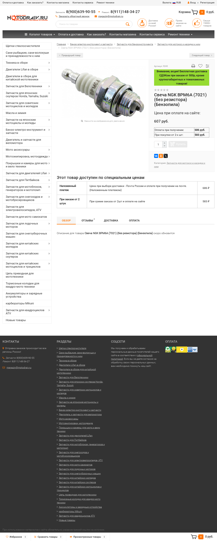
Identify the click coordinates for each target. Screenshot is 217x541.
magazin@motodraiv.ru (110, 16)
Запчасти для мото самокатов (26, 216)
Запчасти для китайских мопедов (22, 245)
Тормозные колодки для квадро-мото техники (22, 285)
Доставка (111, 220)
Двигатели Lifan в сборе (22, 69)
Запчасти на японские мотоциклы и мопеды (21, 121)
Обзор (66, 220)
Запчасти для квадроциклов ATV (25, 311)
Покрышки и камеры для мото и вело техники (26, 164)
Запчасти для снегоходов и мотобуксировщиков (24, 198)
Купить (181, 144)
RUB (172, 2)
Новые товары (16, 320)
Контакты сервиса (83, 2)
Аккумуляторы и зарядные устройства (24, 295)
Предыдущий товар (70, 55)
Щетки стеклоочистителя (23, 46)
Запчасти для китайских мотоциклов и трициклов (23, 265)
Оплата (134, 220)
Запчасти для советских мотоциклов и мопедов (22, 104)
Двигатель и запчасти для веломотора (23, 141)
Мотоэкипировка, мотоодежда (27, 156)
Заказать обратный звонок (74, 16)
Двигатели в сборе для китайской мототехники (22, 77)
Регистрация (207, 2)
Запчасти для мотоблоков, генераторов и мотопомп (24, 188)
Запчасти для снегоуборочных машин (26, 235)
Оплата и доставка (13, 2)
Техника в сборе (17, 62)
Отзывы (88, 220)
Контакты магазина (58, 2)
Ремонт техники (105, 2)
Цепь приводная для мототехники (20, 275)
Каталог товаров (38, 34)
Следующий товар (202, 55)
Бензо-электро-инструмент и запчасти (25, 131)
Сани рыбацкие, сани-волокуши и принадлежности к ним (27, 54)
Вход (192, 2)
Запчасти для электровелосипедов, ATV (23, 208)
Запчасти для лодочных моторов (22, 225)
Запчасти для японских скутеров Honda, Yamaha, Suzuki (27, 94)
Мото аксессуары (18, 149)
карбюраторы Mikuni (20, 303)
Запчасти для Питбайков (22, 180)
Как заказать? (35, 2)
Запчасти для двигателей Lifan (26, 173)
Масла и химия (16, 113)
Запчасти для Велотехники (24, 86)
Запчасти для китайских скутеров (22, 255)
